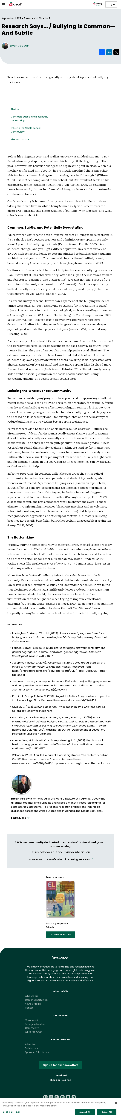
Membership (32, 1020)
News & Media (33, 1003)
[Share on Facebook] (102, 52)
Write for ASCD (33, 1031)
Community (32, 1028)
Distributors (31, 1048)
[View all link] (60, 859)
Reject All (106, 1112)
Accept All (84, 1112)
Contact (30, 1007)
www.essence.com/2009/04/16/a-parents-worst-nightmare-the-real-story (61, 763)
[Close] (115, 1104)
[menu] (4, 4)
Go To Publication (60, 934)
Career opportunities (37, 999)
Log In (111, 4)
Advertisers (31, 1044)
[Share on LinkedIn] (109, 52)
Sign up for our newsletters (60, 1065)
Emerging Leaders (35, 1024)
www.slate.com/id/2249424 (78, 700)
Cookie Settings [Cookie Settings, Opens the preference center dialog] (11, 1112)
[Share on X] (116, 52)
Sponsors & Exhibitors (37, 1052)
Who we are (31, 996)
